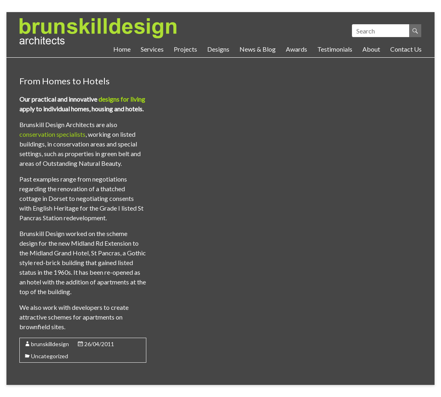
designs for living (121, 99)
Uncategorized (49, 356)
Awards (296, 49)
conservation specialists (52, 134)
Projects (185, 49)
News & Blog (257, 49)
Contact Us (406, 49)
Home (122, 49)
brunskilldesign (50, 344)
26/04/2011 (99, 344)
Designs (218, 49)
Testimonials (334, 49)
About (371, 49)
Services (152, 49)
